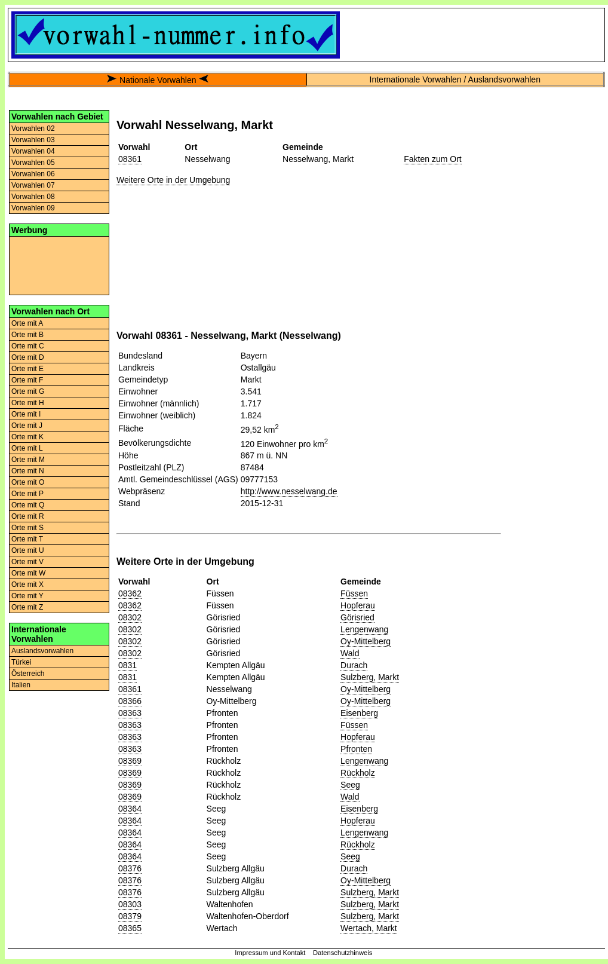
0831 (127, 665)
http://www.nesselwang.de (289, 491)
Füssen (354, 593)
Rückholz (357, 773)
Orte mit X (27, 584)
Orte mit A (27, 323)
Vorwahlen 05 (33, 162)
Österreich (27, 673)
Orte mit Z (27, 607)
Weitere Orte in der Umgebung (173, 180)
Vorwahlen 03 (33, 140)
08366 (130, 701)
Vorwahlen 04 (33, 151)
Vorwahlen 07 (33, 185)
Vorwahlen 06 (33, 174)
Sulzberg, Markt (369, 677)
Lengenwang (364, 629)
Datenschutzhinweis (343, 952)
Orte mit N (27, 471)
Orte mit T (27, 539)
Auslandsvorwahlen (42, 651)
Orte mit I (26, 414)
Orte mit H (27, 403)
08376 (130, 868)
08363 (130, 713)
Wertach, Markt (368, 928)
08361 (130, 159)
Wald (349, 653)
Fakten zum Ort (432, 159)
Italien (20, 685)
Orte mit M (28, 459)
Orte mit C (27, 346)
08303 (130, 904)
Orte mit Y (27, 596)
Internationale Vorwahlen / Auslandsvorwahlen (455, 79)
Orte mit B (27, 334)
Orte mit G (27, 391)
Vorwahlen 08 (33, 196)
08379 (130, 916)
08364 (130, 808)
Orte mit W (28, 573)
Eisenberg (359, 713)
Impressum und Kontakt (270, 952)
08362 (130, 593)
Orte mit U (27, 550)
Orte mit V (27, 562)
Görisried (357, 617)
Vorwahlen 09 (33, 208)
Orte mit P (27, 493)
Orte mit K (27, 437)
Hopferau (357, 605)
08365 (130, 928)
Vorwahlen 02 (33, 128)
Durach (353, 665)
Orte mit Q (27, 505)
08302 (130, 617)
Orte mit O (27, 482)
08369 (130, 761)
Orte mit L (27, 448)
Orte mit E (27, 369)
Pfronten (356, 749)
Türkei (21, 662)
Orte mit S (27, 528)
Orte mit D (27, 357)
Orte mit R (27, 516)
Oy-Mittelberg (365, 641)
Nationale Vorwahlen (157, 80)
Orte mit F (27, 380)
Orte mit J (26, 425)
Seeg (350, 784)
